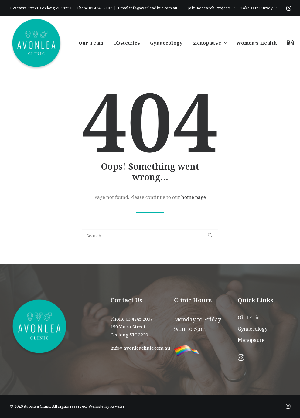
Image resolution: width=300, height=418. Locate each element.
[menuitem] (211, 8)
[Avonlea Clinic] (36, 43)
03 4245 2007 (100, 8)
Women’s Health (256, 43)
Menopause (210, 43)
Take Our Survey (258, 8)
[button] (288, 8)
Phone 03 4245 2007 (131, 319)
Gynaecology (166, 43)
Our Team (91, 43)
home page (193, 197)
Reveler (117, 406)
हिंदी (291, 43)
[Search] (150, 235)
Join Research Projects (211, 8)
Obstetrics (126, 43)
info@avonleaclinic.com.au (153, 8)
